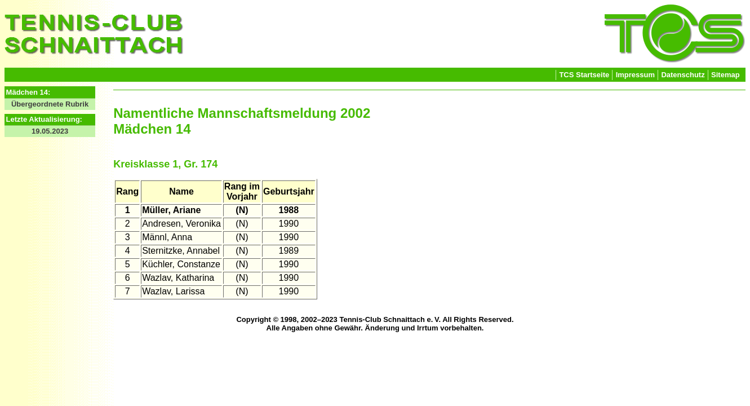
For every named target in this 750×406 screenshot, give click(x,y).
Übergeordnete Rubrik (49, 104)
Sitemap (725, 74)
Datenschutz (682, 74)
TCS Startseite (584, 74)
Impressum (635, 74)
